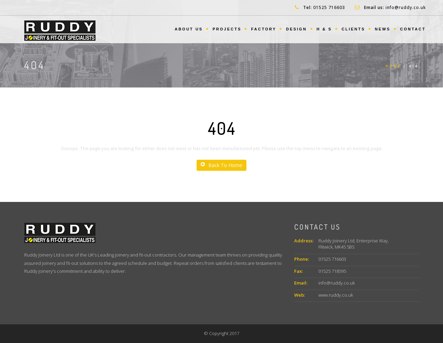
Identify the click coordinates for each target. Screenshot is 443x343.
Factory (263, 29)
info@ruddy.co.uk (406, 7)
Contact (413, 29)
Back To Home (221, 165)
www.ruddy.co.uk (335, 295)
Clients (353, 29)
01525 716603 (329, 7)
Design (296, 29)
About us (189, 29)
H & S (324, 29)
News (382, 29)
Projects (227, 29)
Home (393, 66)
